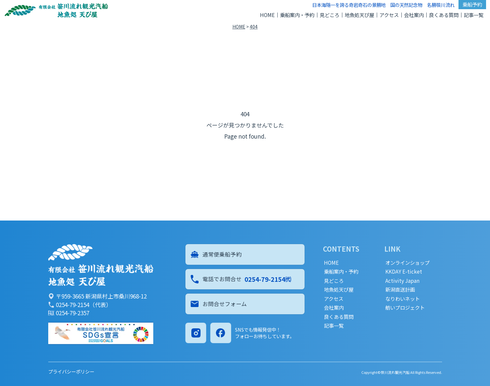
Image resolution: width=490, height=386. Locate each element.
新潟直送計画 (400, 289)
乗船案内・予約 (297, 14)
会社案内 (414, 14)
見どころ (329, 14)
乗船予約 (472, 4)
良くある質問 (443, 14)
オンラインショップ (407, 262)
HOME (267, 14)
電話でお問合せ (241, 279)
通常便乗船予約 (216, 254)
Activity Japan (402, 280)
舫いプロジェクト (405, 307)
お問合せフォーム (219, 305)
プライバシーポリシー (71, 371)
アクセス (389, 14)
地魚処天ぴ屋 (359, 14)
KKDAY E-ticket (403, 271)
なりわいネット (402, 298)
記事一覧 (473, 14)
